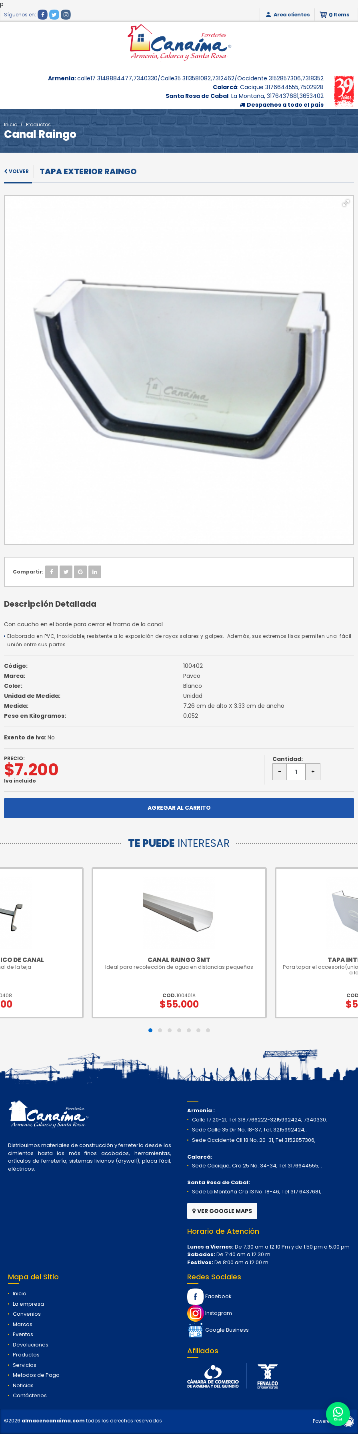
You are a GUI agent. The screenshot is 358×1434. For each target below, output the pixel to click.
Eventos (23, 1334)
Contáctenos (30, 1395)
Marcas (22, 1324)
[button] (346, 203)
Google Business (218, 1330)
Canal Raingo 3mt (179, 960)
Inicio (10, 124)
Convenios (27, 1314)
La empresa (28, 1304)
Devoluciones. (31, 1344)
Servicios (24, 1365)
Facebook (209, 1296)
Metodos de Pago (36, 1375)
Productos (38, 124)
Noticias (23, 1385)
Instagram (209, 1313)
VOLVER (16, 171)
